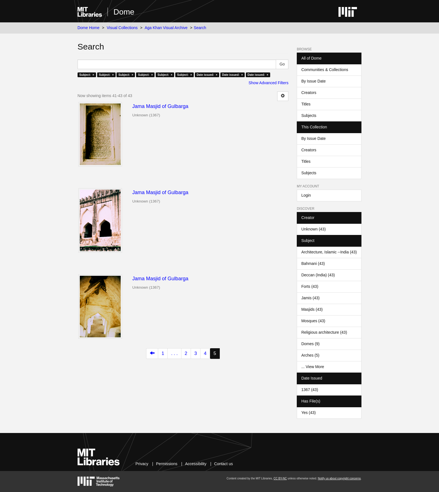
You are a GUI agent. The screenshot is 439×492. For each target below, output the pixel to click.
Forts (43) (309, 286)
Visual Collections (122, 27)
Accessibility (195, 464)
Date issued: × (207, 74)
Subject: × (86, 74)
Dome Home (89, 27)
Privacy (142, 464)
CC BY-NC (280, 478)
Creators (308, 92)
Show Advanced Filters (268, 83)
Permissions (166, 464)
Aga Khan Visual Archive (166, 27)
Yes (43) (308, 412)
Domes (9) (310, 344)
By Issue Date (313, 81)
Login (306, 195)
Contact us (223, 464)
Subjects (308, 115)
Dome (123, 12)
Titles (305, 104)
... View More (312, 366)
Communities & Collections (324, 69)
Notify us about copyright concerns (339, 478)
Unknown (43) (313, 229)
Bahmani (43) (313, 263)
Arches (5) (310, 355)
